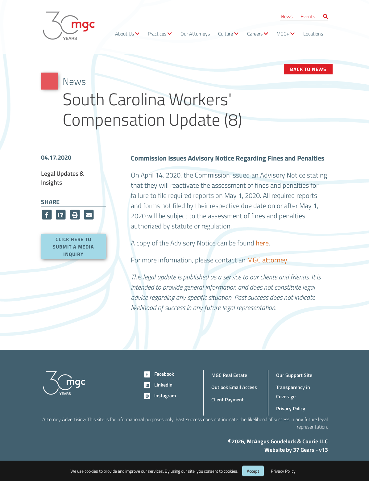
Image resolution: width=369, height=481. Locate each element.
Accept (253, 471)
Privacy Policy (290, 408)
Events (308, 16)
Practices (157, 33)
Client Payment (227, 399)
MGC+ (282, 33)
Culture (225, 33)
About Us (124, 33)
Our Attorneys (195, 33)
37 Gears (303, 449)
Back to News (308, 69)
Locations (313, 33)
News (286, 16)
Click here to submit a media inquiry (73, 246)
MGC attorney (267, 259)
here (262, 242)
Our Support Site (294, 375)
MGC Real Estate (229, 375)
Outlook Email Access (234, 387)
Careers (255, 33)
